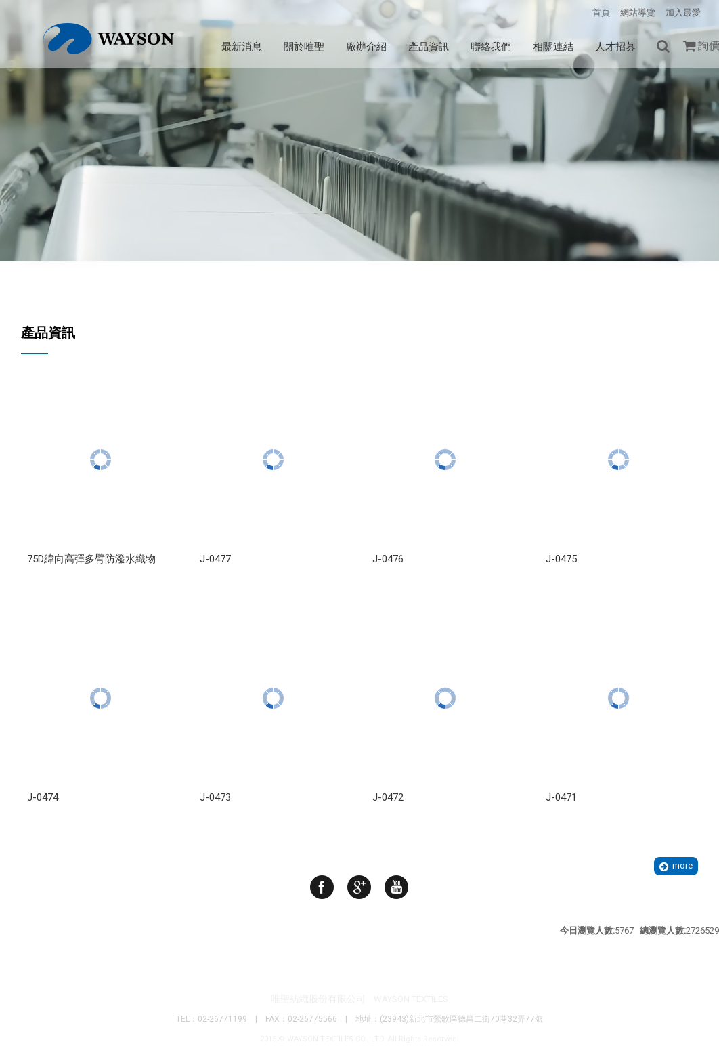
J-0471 (561, 797)
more (682, 865)
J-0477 (215, 559)
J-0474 (42, 797)
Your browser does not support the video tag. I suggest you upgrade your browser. (359, 202)
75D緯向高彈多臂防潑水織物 (91, 559)
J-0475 (561, 559)
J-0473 (215, 797)
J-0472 (388, 797)
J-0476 (388, 559)
